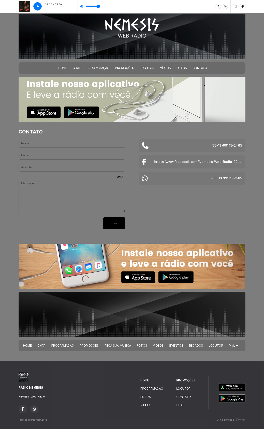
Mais (233, 345)
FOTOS (182, 68)
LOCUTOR (147, 68)
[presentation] (50, 223)
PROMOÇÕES (124, 68)
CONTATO (200, 68)
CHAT (77, 68)
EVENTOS (176, 345)
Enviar (114, 223)
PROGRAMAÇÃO (98, 68)
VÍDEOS (165, 68)
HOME (62, 68)
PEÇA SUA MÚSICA (118, 345)
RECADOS (196, 345)
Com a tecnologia (231, 419)
